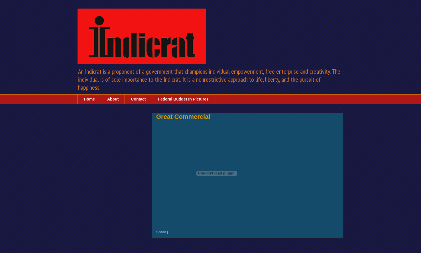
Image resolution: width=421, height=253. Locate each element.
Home (89, 99)
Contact (138, 99)
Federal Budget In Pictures (183, 99)
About (113, 99)
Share (161, 232)
